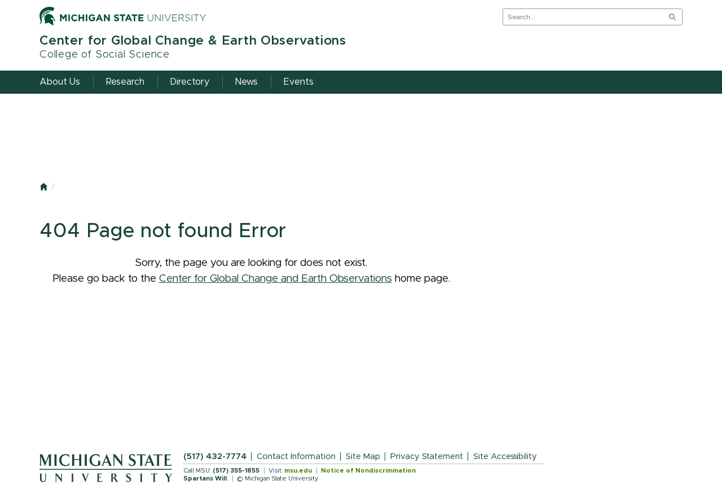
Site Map (363, 456)
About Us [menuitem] (59, 81)
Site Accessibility (505, 456)
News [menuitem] (246, 81)
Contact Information (296, 456)
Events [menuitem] (299, 81)
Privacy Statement (426, 456)
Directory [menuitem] (189, 81)
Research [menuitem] (125, 81)
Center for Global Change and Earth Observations (275, 278)
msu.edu (298, 471)
